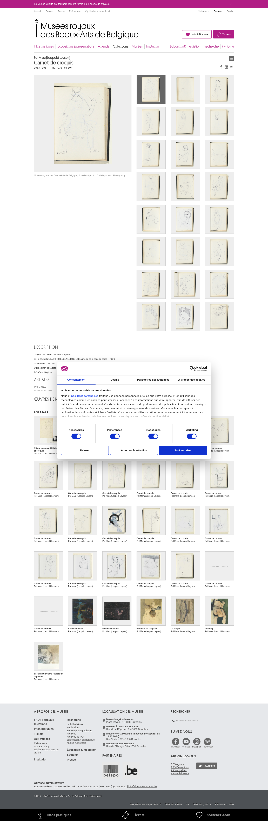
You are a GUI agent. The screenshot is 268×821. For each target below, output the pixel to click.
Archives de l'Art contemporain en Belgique (81, 738)
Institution (152, 46)
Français (218, 11)
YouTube (186, 747)
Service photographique (79, 730)
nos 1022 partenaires (84, 395)
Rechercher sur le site (86, 11)
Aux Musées (42, 738)
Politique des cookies (224, 804)
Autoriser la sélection (134, 450)
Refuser (85, 450)
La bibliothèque (75, 724)
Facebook (175, 747)
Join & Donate (199, 34)
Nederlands (203, 11)
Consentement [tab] (76, 379)
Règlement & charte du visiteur (46, 751)
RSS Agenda (177, 764)
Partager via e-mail (231, 66)
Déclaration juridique (202, 804)
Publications (73, 727)
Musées (137, 46)
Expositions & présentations (75, 46)
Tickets (226, 34)
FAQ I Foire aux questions (44, 721)
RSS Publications (180, 773)
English (230, 11)
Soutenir (72, 754)
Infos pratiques (44, 46)
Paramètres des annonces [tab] (153, 379)
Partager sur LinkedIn (226, 66)
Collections (120, 46)
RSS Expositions (180, 767)
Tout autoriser (183, 450)
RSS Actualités (179, 770)
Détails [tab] (115, 379)
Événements (75, 11)
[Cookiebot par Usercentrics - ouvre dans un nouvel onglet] (192, 368)
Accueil (37, 11)
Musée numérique (76, 742)
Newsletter (209, 766)
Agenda (103, 46)
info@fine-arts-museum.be (142, 786)
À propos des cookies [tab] (191, 379)
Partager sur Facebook (221, 66)
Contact (49, 11)
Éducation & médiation (185, 46)
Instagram (196, 747)
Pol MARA (41, 412)
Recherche (211, 46)
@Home (228, 46)
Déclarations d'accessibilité (177, 804)
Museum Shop (41, 746)
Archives (71, 733)
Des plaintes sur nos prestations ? (145, 804)
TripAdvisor (208, 747)
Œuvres (231, 58)
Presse (61, 11)
